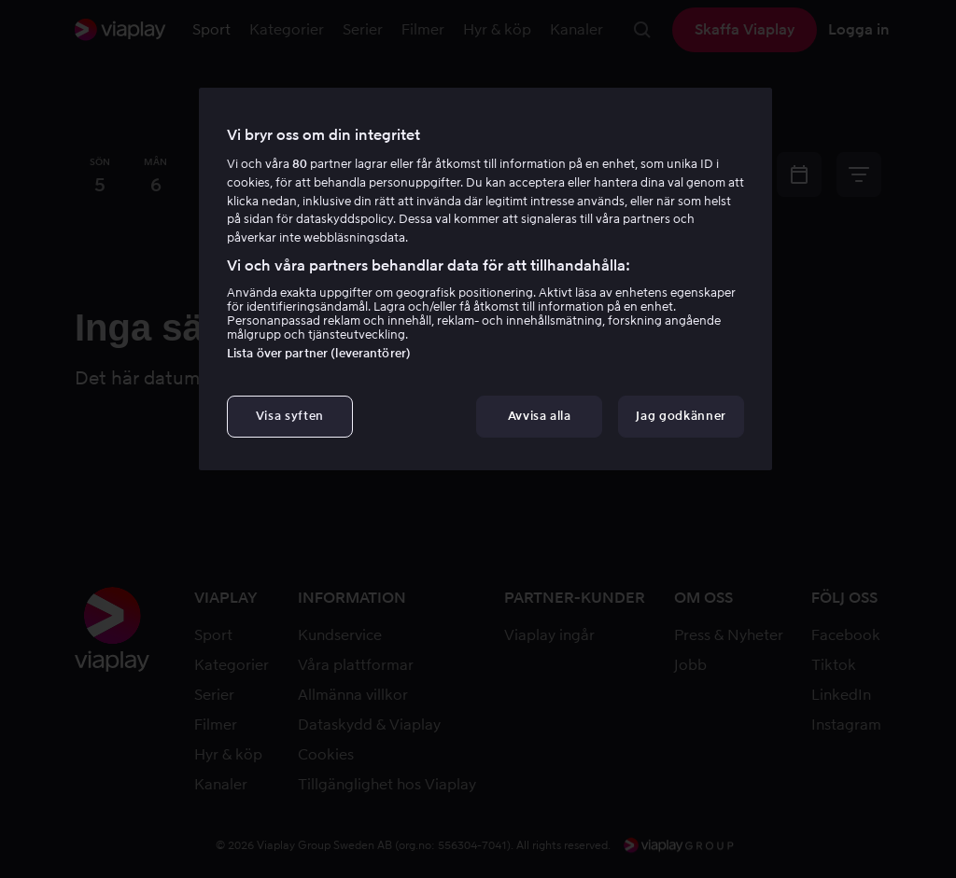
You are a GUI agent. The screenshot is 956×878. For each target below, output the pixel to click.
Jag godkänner (680, 416)
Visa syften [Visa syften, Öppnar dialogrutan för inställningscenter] (290, 416)
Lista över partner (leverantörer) (319, 353)
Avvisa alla (539, 416)
